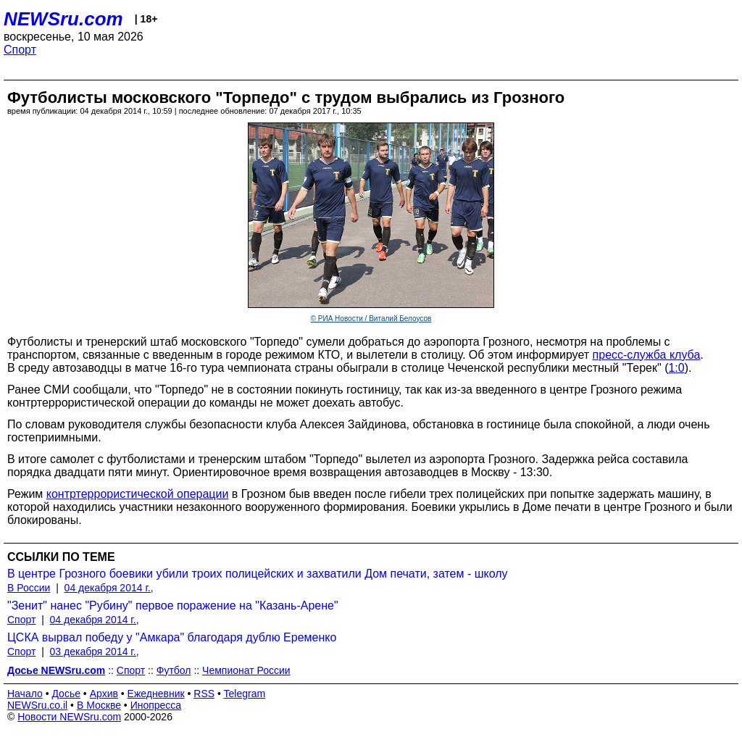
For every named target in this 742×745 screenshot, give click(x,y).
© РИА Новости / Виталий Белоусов (371, 318)
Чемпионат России (246, 670)
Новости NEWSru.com (69, 717)
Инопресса (156, 705)
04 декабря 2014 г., (109, 588)
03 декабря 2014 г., (94, 651)
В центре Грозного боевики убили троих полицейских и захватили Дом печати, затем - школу (257, 573)
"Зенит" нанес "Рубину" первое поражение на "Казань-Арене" (172, 605)
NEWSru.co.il (37, 705)
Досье (65, 693)
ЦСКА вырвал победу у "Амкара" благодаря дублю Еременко (171, 637)
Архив (104, 693)
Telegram (245, 693)
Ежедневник (156, 693)
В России (28, 588)
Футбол (174, 670)
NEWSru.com (63, 19)
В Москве (99, 705)
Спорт (20, 49)
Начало (25, 693)
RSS (203, 693)
